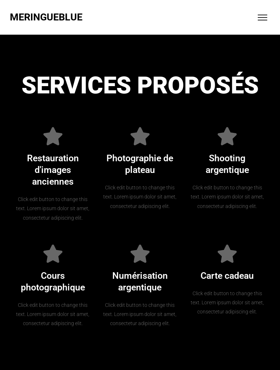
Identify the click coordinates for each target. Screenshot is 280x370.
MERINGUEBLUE (46, 17)
